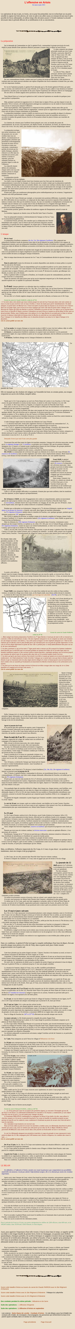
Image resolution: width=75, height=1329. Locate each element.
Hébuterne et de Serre (47, 1039)
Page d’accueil (46, 1322)
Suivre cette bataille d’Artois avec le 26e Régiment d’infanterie (23, 1292)
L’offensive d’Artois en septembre (34, 1308)
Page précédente (30, 1322)
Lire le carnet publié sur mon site (12, 321)
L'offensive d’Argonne (26, 1305)
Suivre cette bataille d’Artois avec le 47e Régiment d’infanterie (23, 1296)
